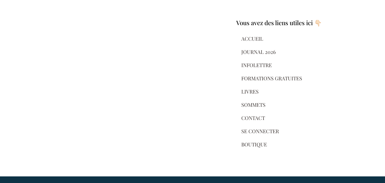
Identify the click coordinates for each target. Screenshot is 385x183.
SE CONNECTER (260, 131)
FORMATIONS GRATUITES (271, 78)
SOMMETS (253, 104)
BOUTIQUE (254, 144)
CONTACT (253, 117)
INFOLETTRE (256, 65)
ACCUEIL (252, 38)
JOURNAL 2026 (258, 51)
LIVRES (250, 91)
